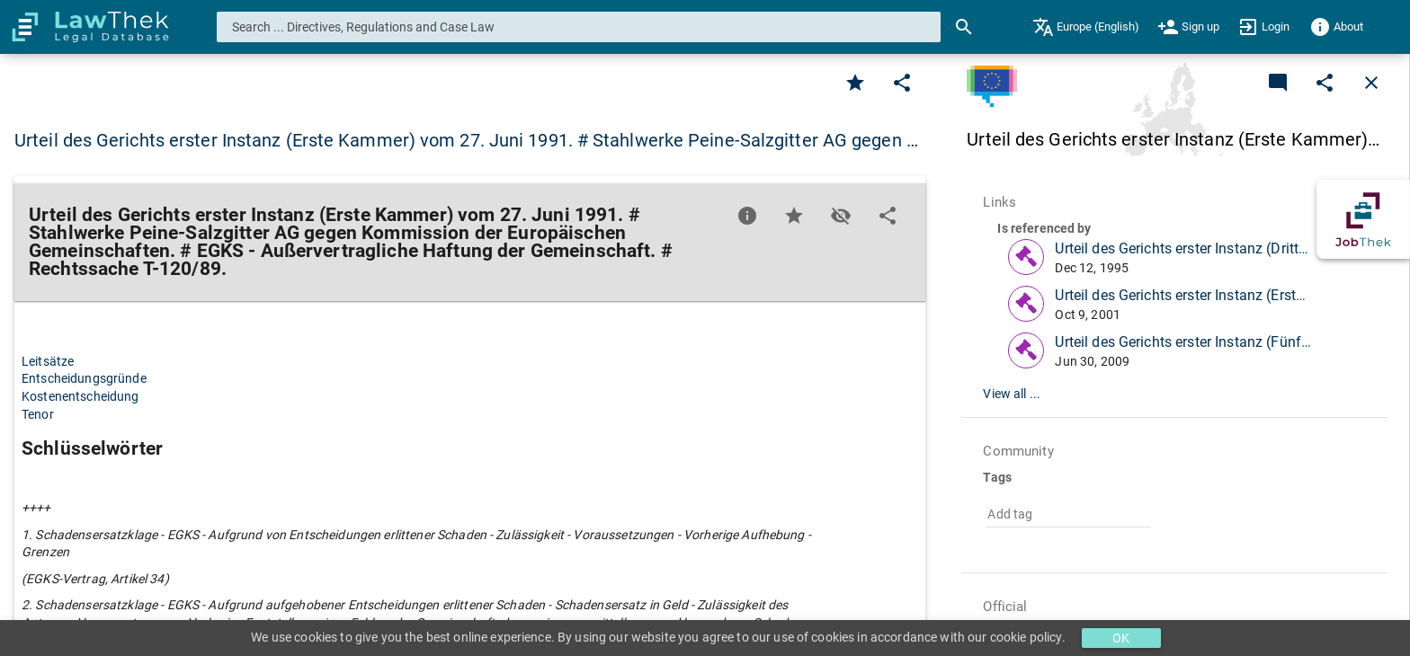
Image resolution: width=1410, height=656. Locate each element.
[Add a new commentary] (1278, 83)
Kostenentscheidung (80, 396)
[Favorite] (855, 83)
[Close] (1371, 83)
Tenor (38, 414)
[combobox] (579, 26)
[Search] (964, 27)
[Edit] (902, 83)
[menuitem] (1085, 26)
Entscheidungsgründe (84, 378)
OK (1120, 638)
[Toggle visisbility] (841, 216)
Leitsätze (48, 361)
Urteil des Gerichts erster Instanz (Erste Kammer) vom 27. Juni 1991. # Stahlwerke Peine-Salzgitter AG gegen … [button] (466, 140)
